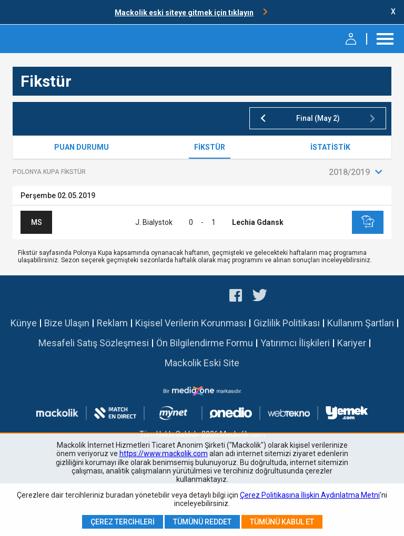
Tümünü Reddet (202, 522)
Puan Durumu (81, 147)
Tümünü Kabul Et (282, 522)
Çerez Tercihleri (122, 522)
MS (36, 222)
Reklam (112, 322)
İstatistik (330, 147)
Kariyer (351, 342)
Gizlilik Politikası (287, 322)
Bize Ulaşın (66, 322)
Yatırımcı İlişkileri (295, 342)
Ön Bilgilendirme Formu (204, 342)
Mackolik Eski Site (202, 362)
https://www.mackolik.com (163, 453)
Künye (24, 322)
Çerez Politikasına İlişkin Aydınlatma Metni (310, 495)
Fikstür (209, 147)
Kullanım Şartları (360, 322)
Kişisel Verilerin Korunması (190, 322)
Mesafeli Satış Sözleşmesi (93, 342)
